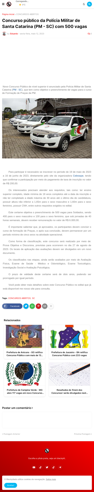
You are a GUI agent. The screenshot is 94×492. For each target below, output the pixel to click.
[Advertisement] (47, 62)
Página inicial (8, 14)
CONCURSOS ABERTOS (27, 14)
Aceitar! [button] (10, 485)
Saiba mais (51, 479)
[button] (3, 4)
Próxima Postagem (82, 434)
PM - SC (17, 89)
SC (33, 298)
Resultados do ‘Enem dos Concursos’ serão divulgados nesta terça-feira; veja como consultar (69, 391)
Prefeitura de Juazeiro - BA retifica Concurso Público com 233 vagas (69, 354)
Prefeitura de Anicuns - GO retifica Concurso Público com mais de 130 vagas (25, 354)
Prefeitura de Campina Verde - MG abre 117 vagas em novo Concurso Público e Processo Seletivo (24, 391)
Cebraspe (78, 175)
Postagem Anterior (12, 434)
